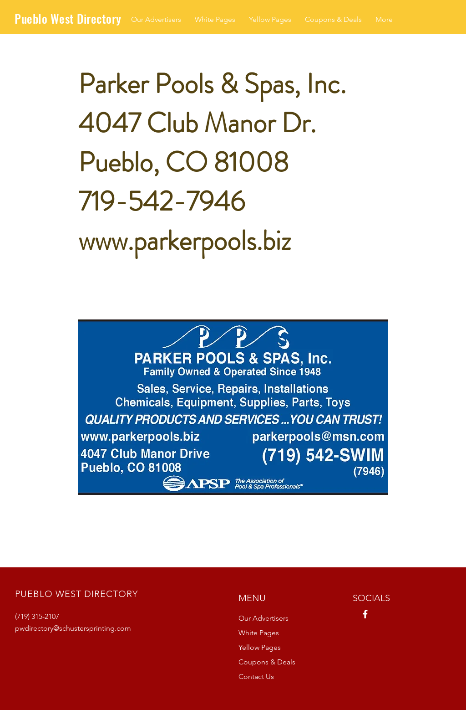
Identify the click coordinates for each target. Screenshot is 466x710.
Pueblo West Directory (68, 18)
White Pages (258, 632)
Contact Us (256, 676)
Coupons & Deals (266, 662)
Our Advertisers (263, 618)
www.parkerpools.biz (184, 240)
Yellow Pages (259, 647)
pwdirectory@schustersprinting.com (73, 628)
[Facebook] (365, 614)
